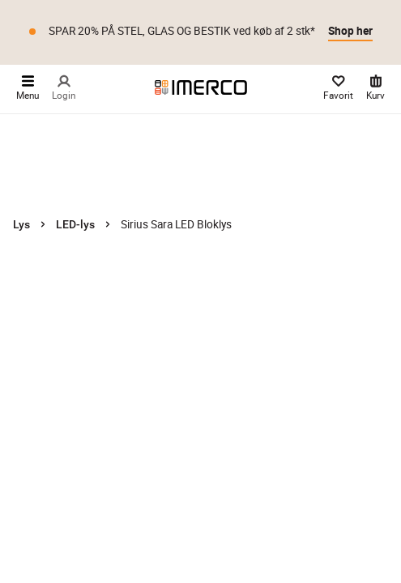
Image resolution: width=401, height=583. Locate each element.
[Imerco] (201, 87)
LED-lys (75, 224)
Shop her (350, 30)
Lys (21, 224)
